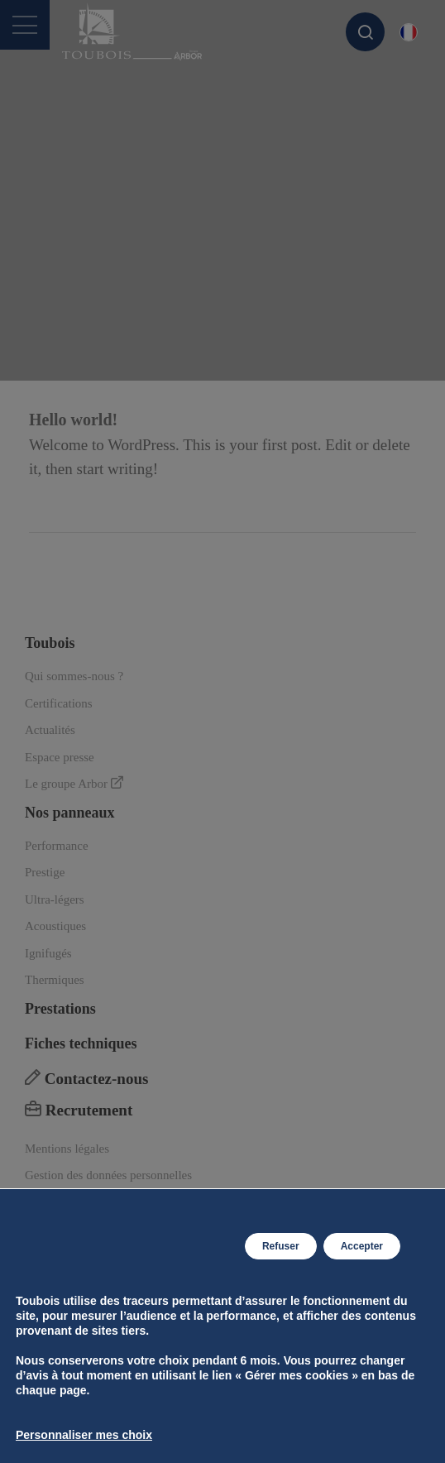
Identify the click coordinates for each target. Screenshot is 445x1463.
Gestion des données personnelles (108, 1175)
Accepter (362, 1246)
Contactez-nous (86, 1078)
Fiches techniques (81, 1043)
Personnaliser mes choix (84, 1434)
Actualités (50, 729)
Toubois (49, 643)
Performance (57, 845)
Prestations (60, 1008)
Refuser (280, 1246)
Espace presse (59, 757)
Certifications (59, 703)
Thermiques (54, 979)
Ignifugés (48, 953)
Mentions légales (67, 1148)
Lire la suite (81, 506)
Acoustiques (55, 926)
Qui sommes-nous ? (74, 676)
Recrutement (78, 1110)
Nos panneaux (70, 812)
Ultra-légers (54, 899)
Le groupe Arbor (74, 783)
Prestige (45, 872)
